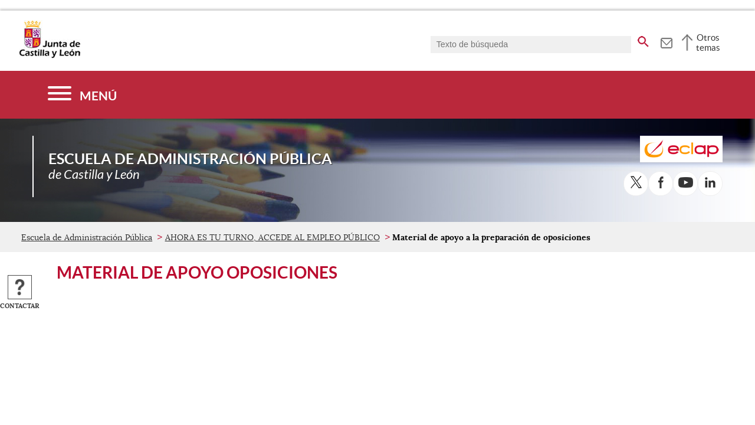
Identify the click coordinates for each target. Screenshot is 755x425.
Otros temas (708, 42)
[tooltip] (666, 41)
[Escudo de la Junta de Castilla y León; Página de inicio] (49, 55)
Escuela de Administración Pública (86, 237)
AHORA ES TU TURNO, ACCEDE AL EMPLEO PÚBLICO (272, 237)
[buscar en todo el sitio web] (643, 39)
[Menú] (82, 95)
